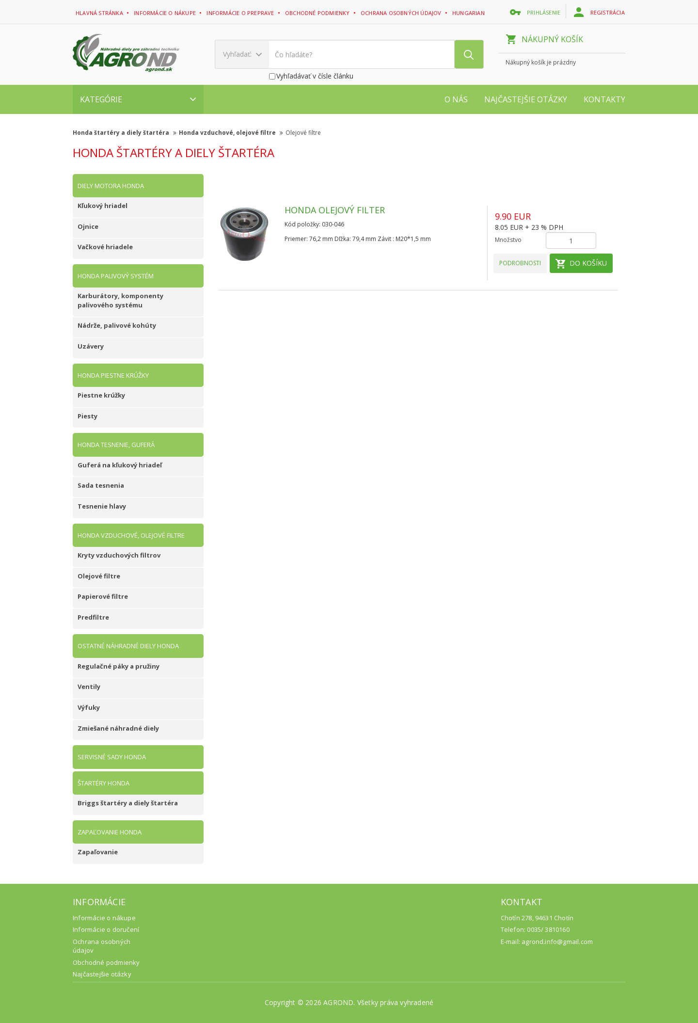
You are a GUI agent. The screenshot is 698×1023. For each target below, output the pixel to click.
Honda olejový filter (335, 210)
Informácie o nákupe (165, 12)
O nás (456, 99)
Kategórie (138, 99)
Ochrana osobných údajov (402, 12)
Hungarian (469, 12)
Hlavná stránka (100, 12)
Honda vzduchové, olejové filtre (231, 132)
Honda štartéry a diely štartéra (124, 132)
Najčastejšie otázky (525, 99)
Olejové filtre (303, 132)
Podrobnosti (520, 263)
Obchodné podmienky (318, 12)
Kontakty (604, 99)
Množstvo (508, 240)
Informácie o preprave (240, 12)
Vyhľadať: (242, 54)
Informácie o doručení (106, 929)
